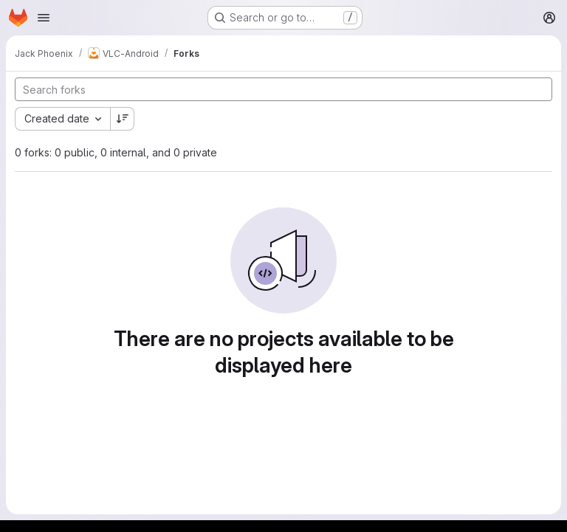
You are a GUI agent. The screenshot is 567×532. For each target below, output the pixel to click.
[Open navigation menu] (43, 18)
